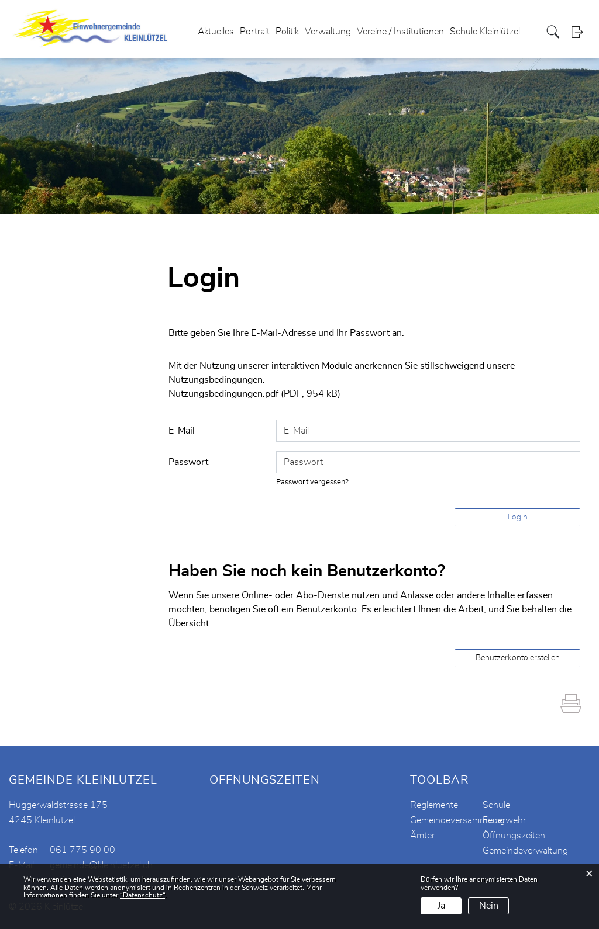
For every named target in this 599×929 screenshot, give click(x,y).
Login (581, 32)
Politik (287, 31)
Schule (496, 805)
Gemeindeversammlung (457, 820)
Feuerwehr (504, 820)
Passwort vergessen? (312, 482)
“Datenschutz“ (142, 895)
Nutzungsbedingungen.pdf (223, 393)
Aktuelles (216, 31)
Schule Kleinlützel (485, 31)
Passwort (188, 462)
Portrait (255, 31)
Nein (488, 905)
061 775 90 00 (82, 850)
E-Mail (181, 430)
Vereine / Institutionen (400, 31)
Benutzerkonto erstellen (518, 658)
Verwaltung (328, 31)
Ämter (422, 835)
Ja (441, 905)
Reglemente (434, 805)
